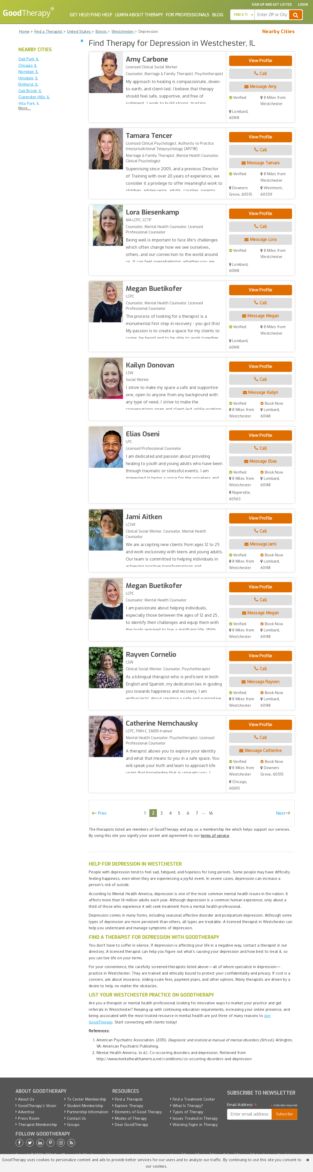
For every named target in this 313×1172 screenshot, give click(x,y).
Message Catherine (260, 750)
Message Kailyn (260, 392)
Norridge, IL (28, 71)
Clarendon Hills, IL (34, 97)
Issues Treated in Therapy (195, 1118)
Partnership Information (87, 1112)
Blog (217, 14)
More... (24, 108)
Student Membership (85, 1105)
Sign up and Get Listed (272, 5)
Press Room (28, 1118)
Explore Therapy (129, 1105)
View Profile (260, 60)
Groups (73, 1124)
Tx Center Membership (86, 1099)
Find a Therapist (129, 1099)
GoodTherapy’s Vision (37, 1105)
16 (211, 813)
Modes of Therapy (131, 1118)
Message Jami (260, 544)
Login (303, 5)
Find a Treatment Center (194, 1099)
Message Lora (260, 239)
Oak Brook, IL (30, 91)
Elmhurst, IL (28, 84)
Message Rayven (260, 681)
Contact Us (76, 1118)
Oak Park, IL (28, 59)
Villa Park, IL (28, 103)
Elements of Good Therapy (138, 1112)
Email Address (242, 1104)
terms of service (215, 835)
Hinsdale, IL (28, 78)
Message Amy (260, 86)
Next (280, 813)
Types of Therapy (188, 1112)
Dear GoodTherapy (131, 1124)
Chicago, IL (27, 65)
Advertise (26, 1112)
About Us (26, 1099)
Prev (102, 813)
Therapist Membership (37, 1124)
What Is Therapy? (188, 1105)
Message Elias (260, 461)
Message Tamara (261, 162)
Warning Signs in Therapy (195, 1124)
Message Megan (260, 315)
